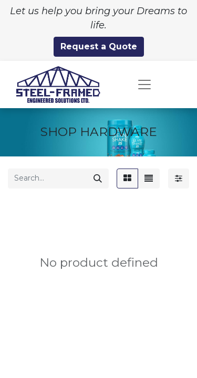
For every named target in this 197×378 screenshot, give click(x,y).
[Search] (98, 178)
